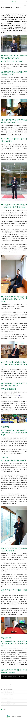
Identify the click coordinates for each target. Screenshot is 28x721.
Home (25, 5)
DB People (3, 689)
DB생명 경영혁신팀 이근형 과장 (5, 701)
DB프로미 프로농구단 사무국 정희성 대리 (7, 695)
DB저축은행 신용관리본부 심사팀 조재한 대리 (8, 704)
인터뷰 (6, 689)
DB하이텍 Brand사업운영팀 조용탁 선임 (7, 698)
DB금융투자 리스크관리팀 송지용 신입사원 (7, 692)
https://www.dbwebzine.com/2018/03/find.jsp (12, 395)
